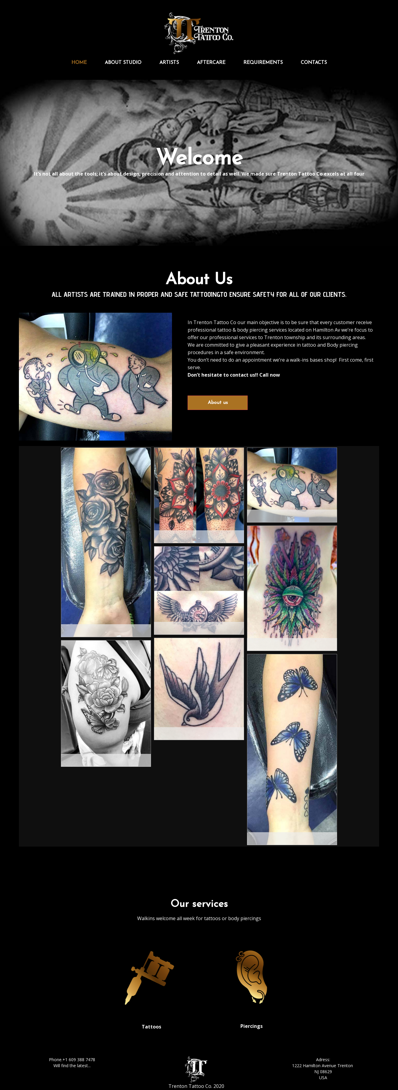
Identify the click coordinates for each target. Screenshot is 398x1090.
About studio (123, 62)
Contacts (314, 62)
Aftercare (211, 62)
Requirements (263, 62)
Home (79, 62)
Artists (169, 62)
